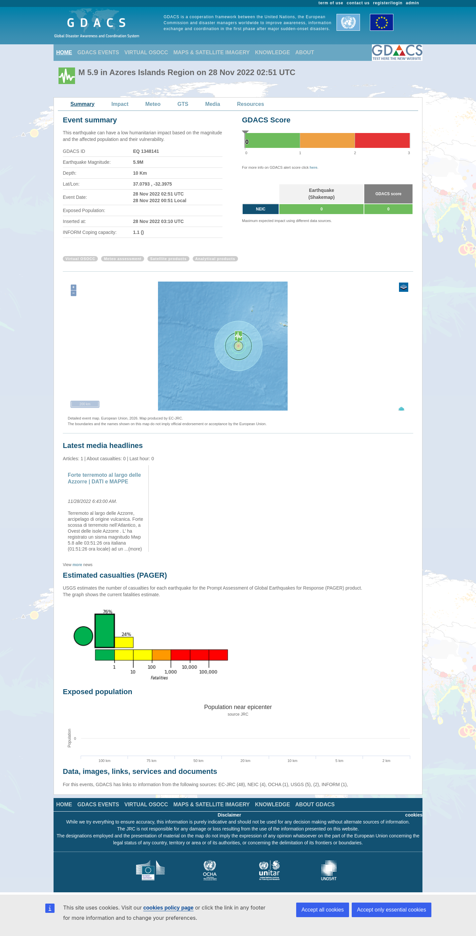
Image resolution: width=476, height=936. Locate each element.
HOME (64, 52)
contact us (358, 3)
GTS (183, 104)
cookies (413, 815)
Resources (250, 104)
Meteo (153, 104)
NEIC (260, 209)
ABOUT (304, 52)
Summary (82, 104)
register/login (387, 3)
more (77, 564)
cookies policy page (168, 908)
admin (412, 3)
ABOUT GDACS (315, 804)
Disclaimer (229, 815)
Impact (120, 104)
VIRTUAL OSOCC (146, 52)
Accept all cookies (322, 910)
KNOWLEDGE (272, 52)
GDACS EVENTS (98, 52)
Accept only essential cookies (391, 910)
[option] (106, 508)
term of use (331, 3)
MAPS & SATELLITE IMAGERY (211, 52)
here (313, 167)
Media (212, 104)
